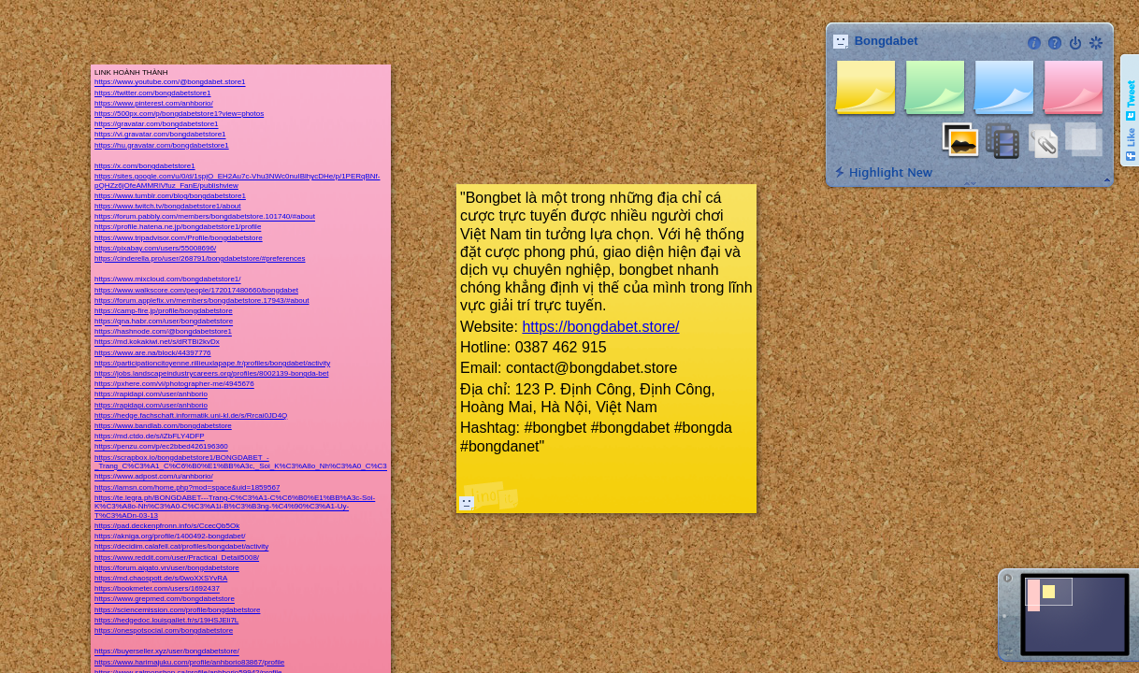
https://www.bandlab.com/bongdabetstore (163, 426)
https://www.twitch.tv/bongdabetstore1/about (167, 206)
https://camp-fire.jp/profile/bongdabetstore (163, 311)
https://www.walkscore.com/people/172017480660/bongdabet (196, 290)
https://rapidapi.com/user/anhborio (151, 395)
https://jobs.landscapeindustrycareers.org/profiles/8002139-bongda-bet (211, 373)
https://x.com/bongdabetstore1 (144, 166)
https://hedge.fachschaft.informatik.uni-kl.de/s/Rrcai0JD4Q (190, 415)
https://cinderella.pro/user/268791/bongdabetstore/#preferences (199, 258)
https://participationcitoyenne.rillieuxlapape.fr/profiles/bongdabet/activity (212, 363)
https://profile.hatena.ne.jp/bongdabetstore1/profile (177, 227)
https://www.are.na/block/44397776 (152, 353)
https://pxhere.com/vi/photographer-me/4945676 (174, 384)
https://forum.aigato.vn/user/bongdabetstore (166, 568)
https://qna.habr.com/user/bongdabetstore (163, 322)
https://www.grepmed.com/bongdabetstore (164, 599)
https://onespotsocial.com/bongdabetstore (163, 630)
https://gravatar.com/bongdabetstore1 (156, 125)
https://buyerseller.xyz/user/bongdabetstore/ (166, 652)
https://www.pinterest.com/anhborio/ (153, 103)
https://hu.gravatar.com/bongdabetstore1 (161, 145)
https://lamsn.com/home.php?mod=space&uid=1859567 (187, 487)
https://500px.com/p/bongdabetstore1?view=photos (179, 113)
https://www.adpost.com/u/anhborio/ (153, 477)
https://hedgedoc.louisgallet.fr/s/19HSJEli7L (166, 620)
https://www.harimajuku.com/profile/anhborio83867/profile (189, 662)
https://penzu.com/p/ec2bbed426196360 (161, 447)
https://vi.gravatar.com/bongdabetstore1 (160, 135)
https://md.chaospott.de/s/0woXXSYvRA (160, 578)
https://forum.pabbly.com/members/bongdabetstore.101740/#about (204, 217)
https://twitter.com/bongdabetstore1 (152, 93)
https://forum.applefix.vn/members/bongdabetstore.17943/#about (201, 300)
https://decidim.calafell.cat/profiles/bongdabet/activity (181, 547)
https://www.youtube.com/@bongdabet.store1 (170, 83)
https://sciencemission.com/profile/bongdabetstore (177, 610)
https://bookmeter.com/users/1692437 (157, 589)
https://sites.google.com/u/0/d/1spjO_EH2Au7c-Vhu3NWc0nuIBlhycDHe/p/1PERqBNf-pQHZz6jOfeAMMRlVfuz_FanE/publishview (237, 181)
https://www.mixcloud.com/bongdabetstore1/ (167, 280)
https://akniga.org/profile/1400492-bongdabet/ (169, 537)
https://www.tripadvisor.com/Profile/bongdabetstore (178, 238)
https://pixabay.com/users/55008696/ (155, 248)
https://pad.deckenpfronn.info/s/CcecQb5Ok (166, 526)
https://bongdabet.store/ (600, 327)
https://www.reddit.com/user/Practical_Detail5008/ (176, 557)
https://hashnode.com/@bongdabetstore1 (163, 332)
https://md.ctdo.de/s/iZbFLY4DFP (149, 437)
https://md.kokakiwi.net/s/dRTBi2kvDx (157, 342)
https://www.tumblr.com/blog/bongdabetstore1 (170, 196)
